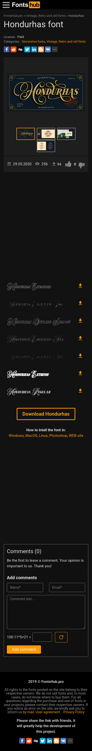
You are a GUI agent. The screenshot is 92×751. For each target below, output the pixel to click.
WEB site (76, 435)
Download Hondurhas (45, 414)
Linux (43, 435)
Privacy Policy (73, 712)
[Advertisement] (46, 225)
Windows (16, 435)
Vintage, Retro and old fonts (66, 41)
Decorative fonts (33, 41)
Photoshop (58, 435)
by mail (28, 712)
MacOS (31, 435)
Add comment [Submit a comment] (24, 649)
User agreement (48, 712)
